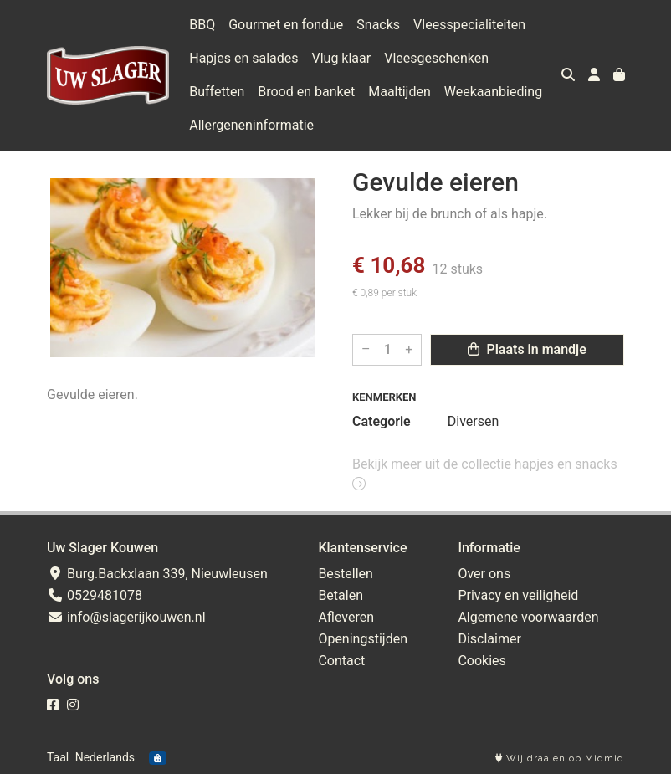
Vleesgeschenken (436, 58)
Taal (58, 757)
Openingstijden (362, 639)
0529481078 (94, 595)
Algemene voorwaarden (528, 617)
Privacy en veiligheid (518, 595)
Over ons (484, 574)
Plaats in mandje (527, 349)
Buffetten (216, 92)
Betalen (340, 595)
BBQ (202, 25)
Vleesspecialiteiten (469, 25)
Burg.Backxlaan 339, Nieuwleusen (157, 574)
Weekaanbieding (493, 92)
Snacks (378, 25)
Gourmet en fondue (285, 25)
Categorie (381, 421)
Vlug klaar (341, 58)
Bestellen (345, 574)
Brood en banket (306, 92)
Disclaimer (489, 639)
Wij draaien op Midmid (559, 758)
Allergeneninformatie (251, 125)
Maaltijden (399, 92)
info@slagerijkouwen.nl (126, 617)
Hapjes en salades (243, 58)
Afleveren (346, 617)
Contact (341, 661)
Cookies (481, 661)
